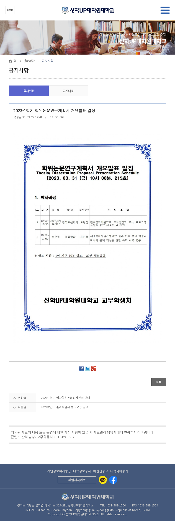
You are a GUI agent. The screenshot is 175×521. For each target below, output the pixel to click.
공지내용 (68, 90)
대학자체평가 (119, 471)
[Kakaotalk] (103, 480)
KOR (10, 10)
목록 (159, 382)
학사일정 (28, 90)
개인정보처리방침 (59, 471)
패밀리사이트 (77, 480)
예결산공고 (100, 471)
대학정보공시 (82, 471)
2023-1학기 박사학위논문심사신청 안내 (65, 397)
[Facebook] (113, 480)
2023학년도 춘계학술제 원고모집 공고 (64, 407)
